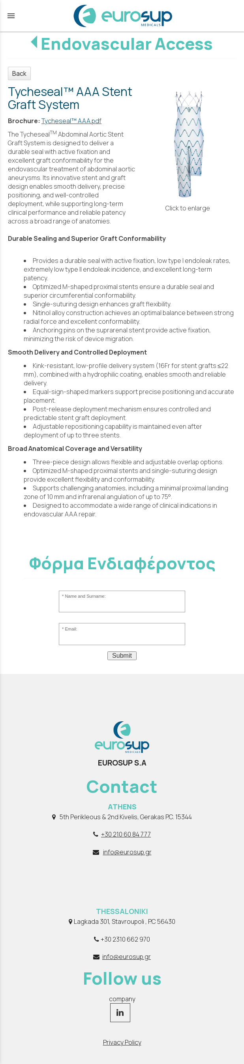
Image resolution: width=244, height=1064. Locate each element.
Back (19, 73)
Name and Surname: (85, 596)
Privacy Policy (122, 1042)
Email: (71, 629)
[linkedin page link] (120, 1013)
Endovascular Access (127, 43)
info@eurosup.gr (127, 852)
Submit (122, 655)
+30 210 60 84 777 (126, 834)
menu (11, 16)
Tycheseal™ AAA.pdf (71, 120)
